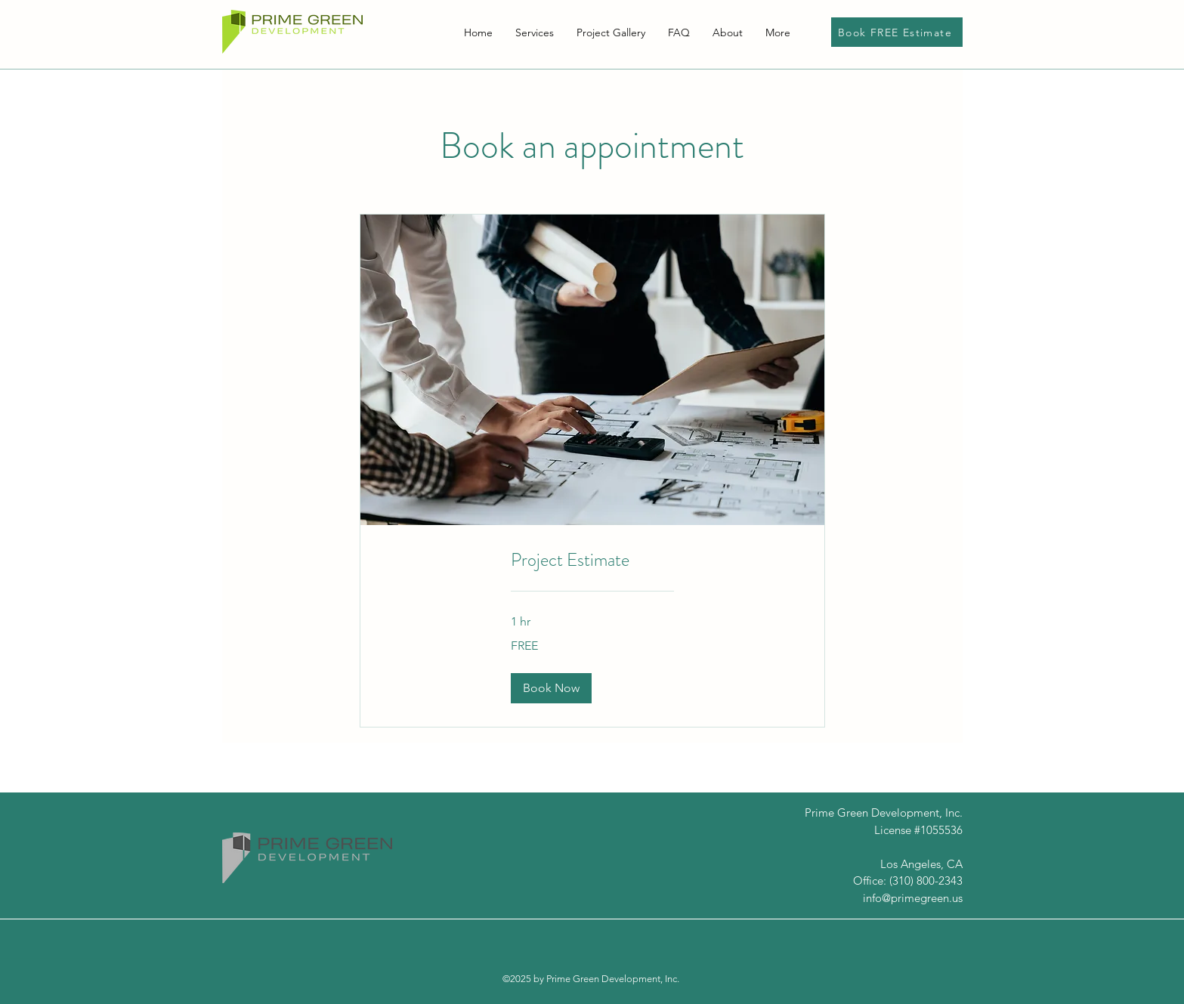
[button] (551, 688)
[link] (592, 560)
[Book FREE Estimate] (897, 32)
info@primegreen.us (913, 898)
